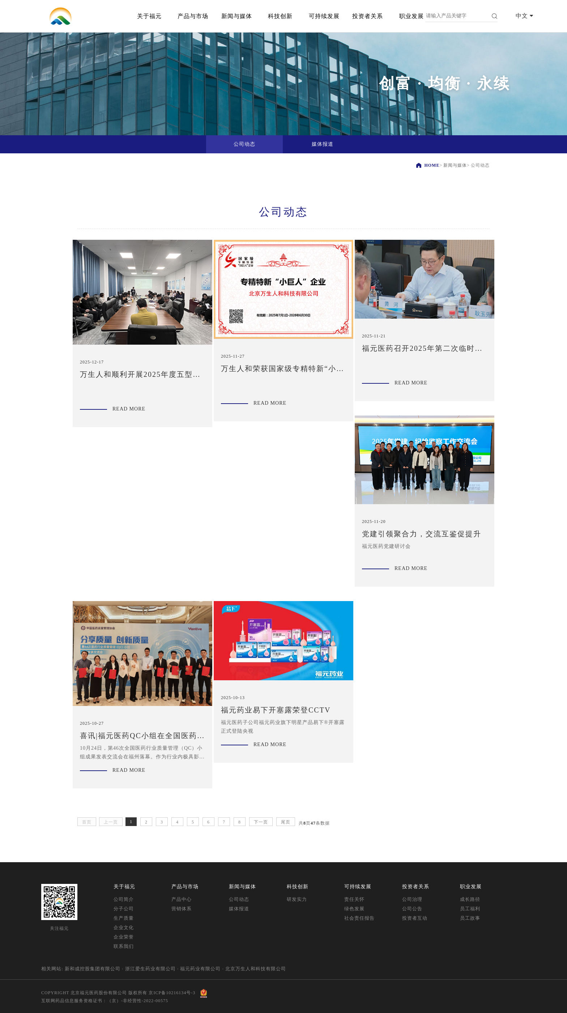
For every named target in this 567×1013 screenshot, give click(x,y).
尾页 (285, 822)
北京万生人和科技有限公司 (255, 968)
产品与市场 (193, 16)
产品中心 (181, 899)
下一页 (261, 822)
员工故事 (470, 918)
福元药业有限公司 (200, 968)
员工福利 (470, 908)
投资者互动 (414, 918)
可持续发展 (324, 16)
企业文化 (124, 927)
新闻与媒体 (236, 16)
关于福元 (149, 16)
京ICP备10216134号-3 (172, 992)
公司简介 (124, 899)
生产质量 (124, 918)
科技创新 (280, 16)
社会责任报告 (359, 918)
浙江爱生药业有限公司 (150, 968)
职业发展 (411, 16)
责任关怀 (354, 899)
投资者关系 (367, 16)
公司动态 (239, 899)
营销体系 (181, 908)
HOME (431, 165)
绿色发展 (354, 908)
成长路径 (470, 899)
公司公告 (412, 908)
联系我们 (124, 946)
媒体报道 (239, 908)
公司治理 (412, 899)
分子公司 (124, 908)
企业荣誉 (124, 937)
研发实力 (297, 899)
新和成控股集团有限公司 (92, 968)
